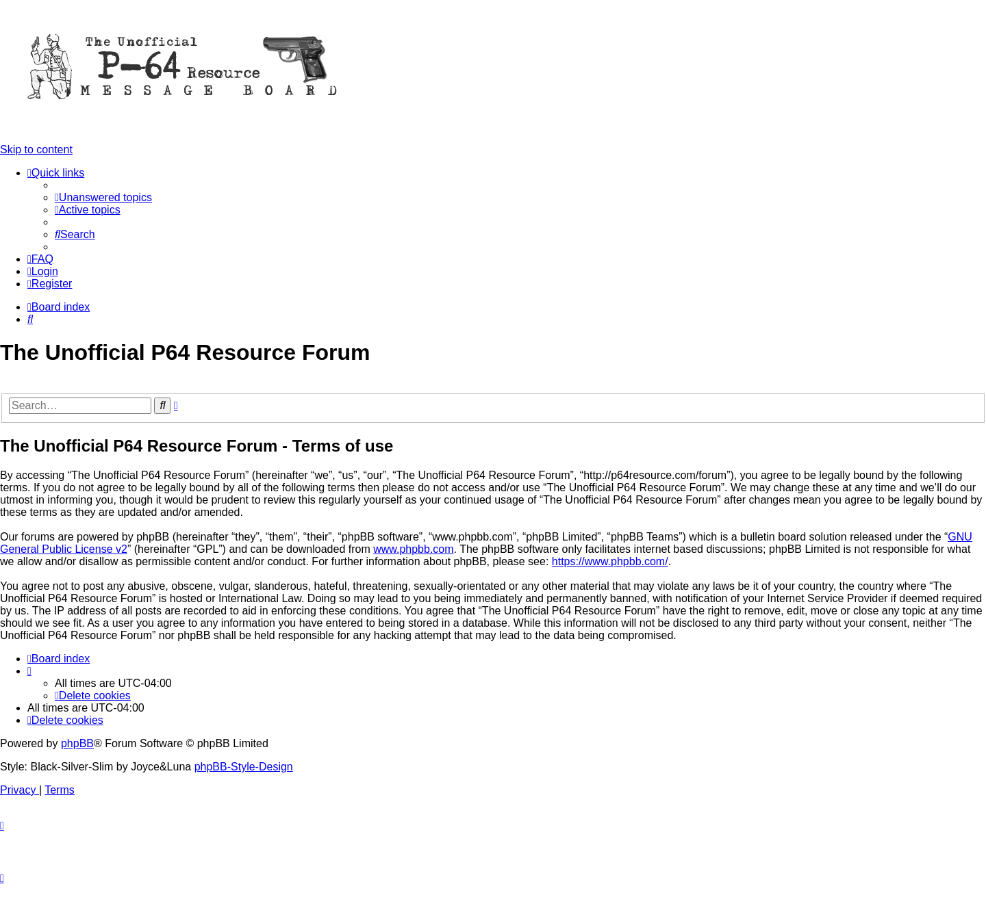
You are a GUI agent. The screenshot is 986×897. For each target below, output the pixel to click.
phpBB (77, 743)
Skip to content (36, 149)
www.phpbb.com (413, 549)
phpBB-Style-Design (243, 766)
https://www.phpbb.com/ (610, 561)
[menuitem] (103, 197)
